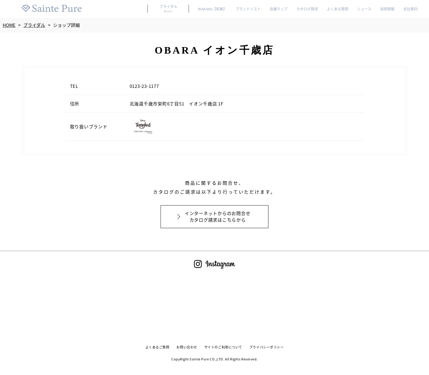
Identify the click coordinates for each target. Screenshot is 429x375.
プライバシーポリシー (267, 347)
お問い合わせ (186, 347)
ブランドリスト (247, 9)
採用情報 (387, 9)
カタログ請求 (307, 9)
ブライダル (167, 9)
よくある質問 (337, 9)
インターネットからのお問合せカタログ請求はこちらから (218, 216)
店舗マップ (278, 9)
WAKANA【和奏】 (211, 9)
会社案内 (410, 9)
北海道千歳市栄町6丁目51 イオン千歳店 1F (177, 103)
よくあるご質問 (157, 347)
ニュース (364, 9)
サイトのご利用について (223, 347)
